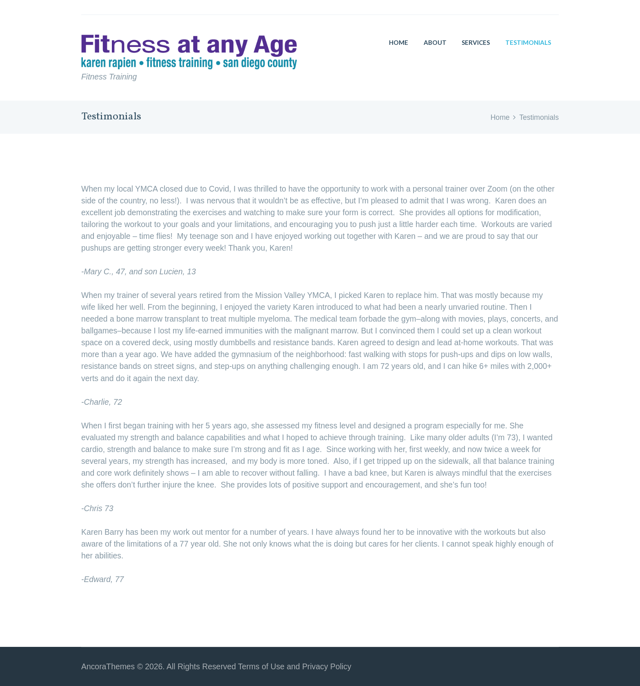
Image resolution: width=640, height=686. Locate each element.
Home (500, 117)
